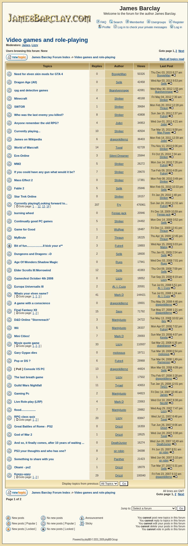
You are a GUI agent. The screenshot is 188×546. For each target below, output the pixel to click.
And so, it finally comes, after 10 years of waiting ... (49, 442)
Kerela (164, 337)
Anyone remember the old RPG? (36, 123)
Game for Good (24, 229)
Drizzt (119, 426)
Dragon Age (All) (25, 82)
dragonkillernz (119, 139)
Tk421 (163, 386)
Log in (176, 27)
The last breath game (28, 377)
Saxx (119, 311)
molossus (119, 352)
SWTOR (19, 106)
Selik (119, 82)
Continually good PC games (33, 221)
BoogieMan (119, 74)
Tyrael (119, 385)
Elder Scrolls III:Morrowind (32, 270)
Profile (104, 27)
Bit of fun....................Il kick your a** (38, 245)
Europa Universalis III (29, 286)
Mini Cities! (22, 336)
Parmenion (163, 362)
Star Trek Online (25, 196)
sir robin (119, 450)
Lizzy (35, 45)
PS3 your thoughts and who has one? (40, 450)
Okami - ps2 (22, 467)
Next (181, 51)
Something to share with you (34, 459)
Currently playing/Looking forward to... (40, 203)
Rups (119, 262)
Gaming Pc (21, 393)
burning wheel (24, 213)
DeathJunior (119, 442)
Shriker (119, 98)
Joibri (119, 123)
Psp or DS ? (22, 360)
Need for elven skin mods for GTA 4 (38, 74)
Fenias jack (119, 213)
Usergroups (156, 22)
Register (176, 22)
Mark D (119, 294)
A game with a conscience (32, 303)
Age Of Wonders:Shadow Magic (36, 262)
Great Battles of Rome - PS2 (33, 426)
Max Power (163, 132)
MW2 (17, 163)
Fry (119, 204)
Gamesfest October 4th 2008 (33, 278)
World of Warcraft (26, 147)
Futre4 (164, 116)
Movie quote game (26, 343)
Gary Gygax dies (25, 352)
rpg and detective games (31, 90)
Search (116, 22)
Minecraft (20, 98)
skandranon (164, 345)
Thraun (164, 108)
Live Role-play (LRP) (28, 401)
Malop (163, 247)
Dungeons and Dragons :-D (33, 253)
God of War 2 (23, 434)
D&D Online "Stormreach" (32, 319)
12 (39, 206)
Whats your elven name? (31, 293)
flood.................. (25, 409)
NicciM (164, 403)
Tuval (119, 147)
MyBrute (20, 237)
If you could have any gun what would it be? (44, 172)
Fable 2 (19, 188)
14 (48, 206)
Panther (119, 459)
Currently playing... (27, 131)
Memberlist (135, 22)
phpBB (87, 539)
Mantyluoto (119, 319)
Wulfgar (119, 229)
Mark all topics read (172, 59)
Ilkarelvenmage (119, 90)
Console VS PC (34, 369)
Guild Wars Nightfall (28, 385)
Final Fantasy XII (25, 310)
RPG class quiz (24, 416)
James (26, 45)
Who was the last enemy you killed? (39, 114)
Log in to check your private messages (140, 27)
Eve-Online (21, 155)
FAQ (101, 22)
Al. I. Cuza (119, 286)
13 (43, 206)
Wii (16, 327)
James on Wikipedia (28, 139)
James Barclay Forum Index (51, 57)
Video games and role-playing (47, 40)
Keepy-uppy (22, 474)
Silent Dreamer (119, 155)
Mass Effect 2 (23, 180)
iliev (163, 321)
